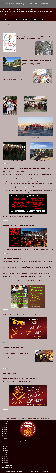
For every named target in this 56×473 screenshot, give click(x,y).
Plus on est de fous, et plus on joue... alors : (20, 315)
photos (26, 440)
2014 (5, 460)
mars (6, 448)
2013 (5, 462)
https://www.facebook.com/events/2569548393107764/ (20, 216)
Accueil (8, 418)
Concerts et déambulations (33, 418)
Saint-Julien (6, 277)
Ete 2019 (6, 25)
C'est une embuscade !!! (12, 258)
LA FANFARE (13, 19)
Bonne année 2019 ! (10, 374)
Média (26, 418)
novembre (7, 436)
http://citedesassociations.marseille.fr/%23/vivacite (28, 186)
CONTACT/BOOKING (36, 19)
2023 (5, 429)
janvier (6, 450)
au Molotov (21, 190)
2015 (5, 458)
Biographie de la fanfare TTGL (17, 418)
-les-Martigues (12, 277)
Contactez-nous (46, 418)
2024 (5, 427)
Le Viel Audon (30, 31)
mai (5, 444)
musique (24, 441)
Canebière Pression (48, 190)
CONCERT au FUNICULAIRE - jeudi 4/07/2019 (19, 225)
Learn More (26, 7)
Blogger (48, 471)
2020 (5, 433)
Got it (32, 7)
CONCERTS (23, 19)
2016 (5, 456)
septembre (7, 440)
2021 (5, 431)
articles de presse (32, 440)
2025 (5, 425)
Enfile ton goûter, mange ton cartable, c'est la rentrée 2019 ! (26, 168)
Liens (41, 418)
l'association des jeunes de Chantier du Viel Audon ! (30, 38)
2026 (5, 423)
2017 (5, 454)
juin (5, 442)
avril (5, 446)
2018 (5, 452)
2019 (5, 435)
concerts (22, 440)
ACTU (4, 19)
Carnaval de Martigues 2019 (13, 347)
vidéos (21, 441)
